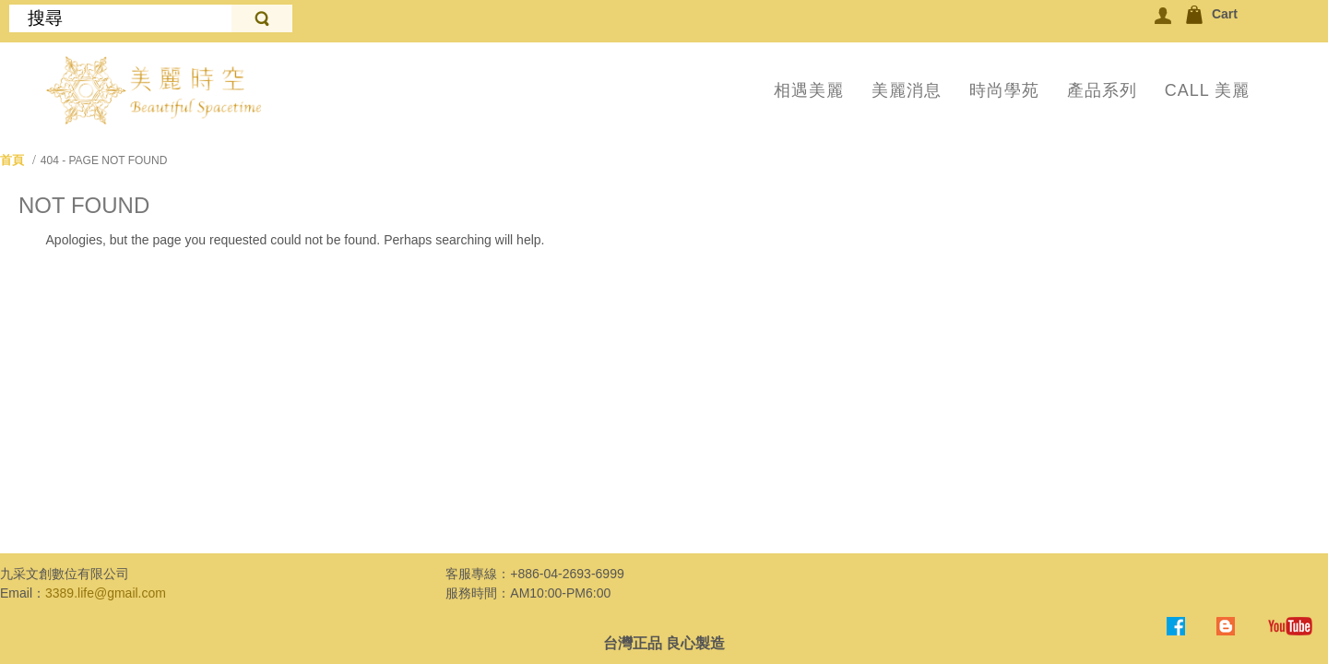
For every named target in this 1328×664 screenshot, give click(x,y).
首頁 (12, 160)
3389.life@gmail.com (105, 593)
